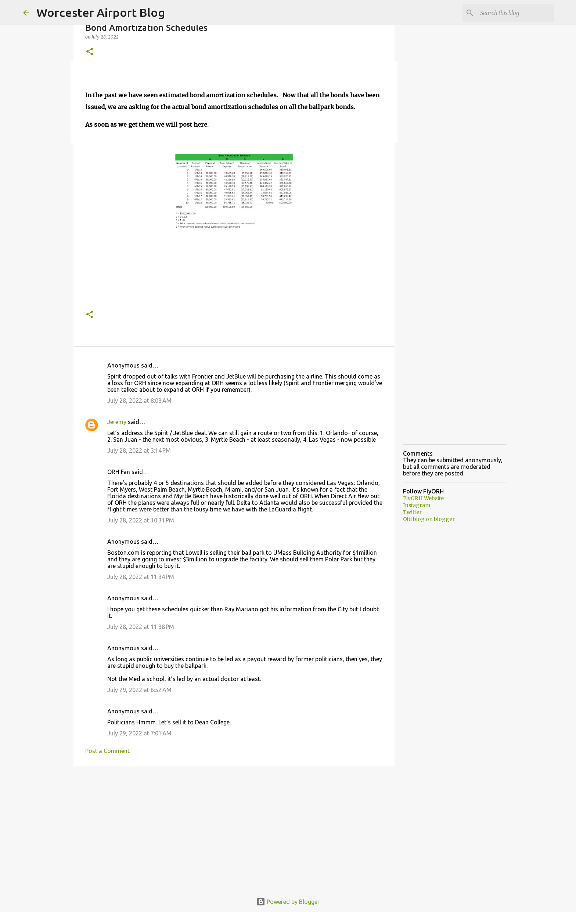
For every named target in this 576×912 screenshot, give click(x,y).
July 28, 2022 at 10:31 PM (140, 520)
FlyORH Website (423, 498)
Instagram (416, 505)
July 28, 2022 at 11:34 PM (140, 576)
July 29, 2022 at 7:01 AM (139, 733)
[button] (89, 52)
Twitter (412, 512)
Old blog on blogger (429, 519)
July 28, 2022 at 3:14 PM (139, 450)
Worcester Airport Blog (100, 12)
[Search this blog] (515, 13)
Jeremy (116, 422)
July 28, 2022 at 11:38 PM (140, 626)
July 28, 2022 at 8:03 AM (139, 400)
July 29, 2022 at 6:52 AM (139, 690)
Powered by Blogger (288, 901)
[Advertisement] (234, 828)
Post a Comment (107, 751)
